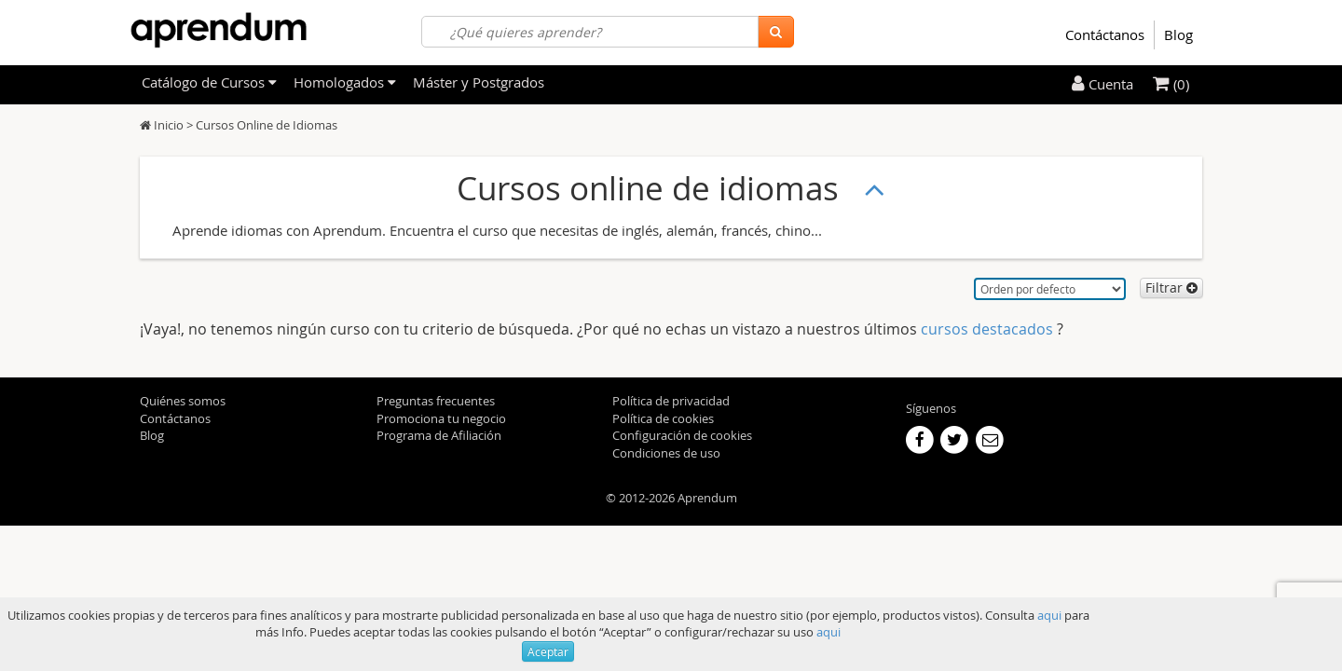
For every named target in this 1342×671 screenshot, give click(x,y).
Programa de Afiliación (439, 435)
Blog (1178, 34)
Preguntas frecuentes (436, 400)
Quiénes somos (183, 400)
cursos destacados (989, 329)
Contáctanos (1104, 34)
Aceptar (547, 651)
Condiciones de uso (666, 453)
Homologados (345, 82)
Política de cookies (663, 418)
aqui (1049, 615)
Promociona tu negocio (441, 418)
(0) (1171, 84)
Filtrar (1171, 287)
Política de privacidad (671, 400)
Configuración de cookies (682, 435)
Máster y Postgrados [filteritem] (478, 82)
